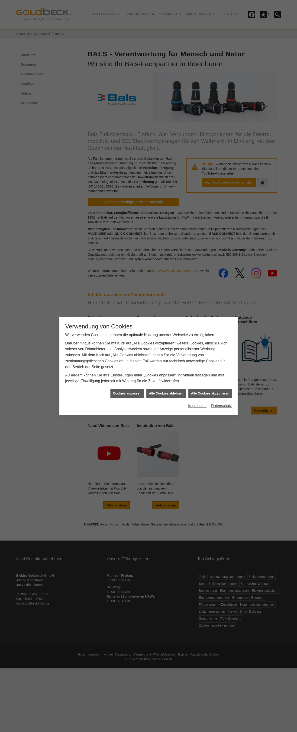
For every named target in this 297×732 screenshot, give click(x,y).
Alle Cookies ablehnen (166, 377)
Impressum (197, 390)
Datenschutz (221, 390)
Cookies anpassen (127, 377)
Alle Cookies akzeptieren (210, 377)
